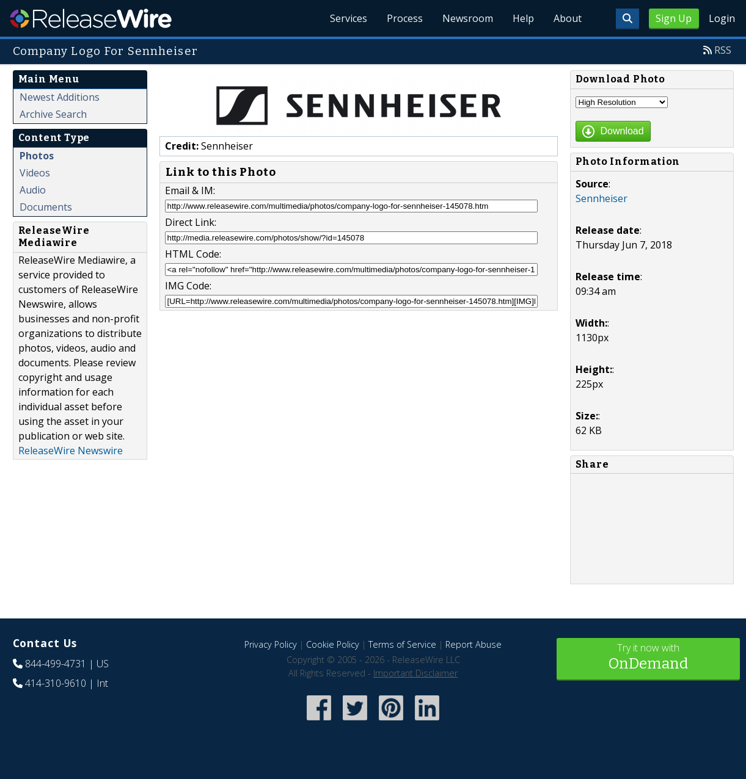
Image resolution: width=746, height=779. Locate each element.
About (568, 18)
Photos (37, 155)
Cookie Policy (332, 644)
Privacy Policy (270, 644)
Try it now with (648, 658)
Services (348, 18)
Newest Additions (60, 97)
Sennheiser (601, 198)
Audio (33, 190)
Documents (46, 207)
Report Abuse (473, 644)
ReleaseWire (91, 18)
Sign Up (674, 18)
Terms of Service (402, 644)
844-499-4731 (55, 663)
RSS (722, 50)
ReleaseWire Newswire (70, 450)
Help (523, 18)
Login (722, 18)
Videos (35, 172)
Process (405, 18)
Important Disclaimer (415, 673)
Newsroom (467, 18)
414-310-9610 (55, 683)
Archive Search (53, 114)
